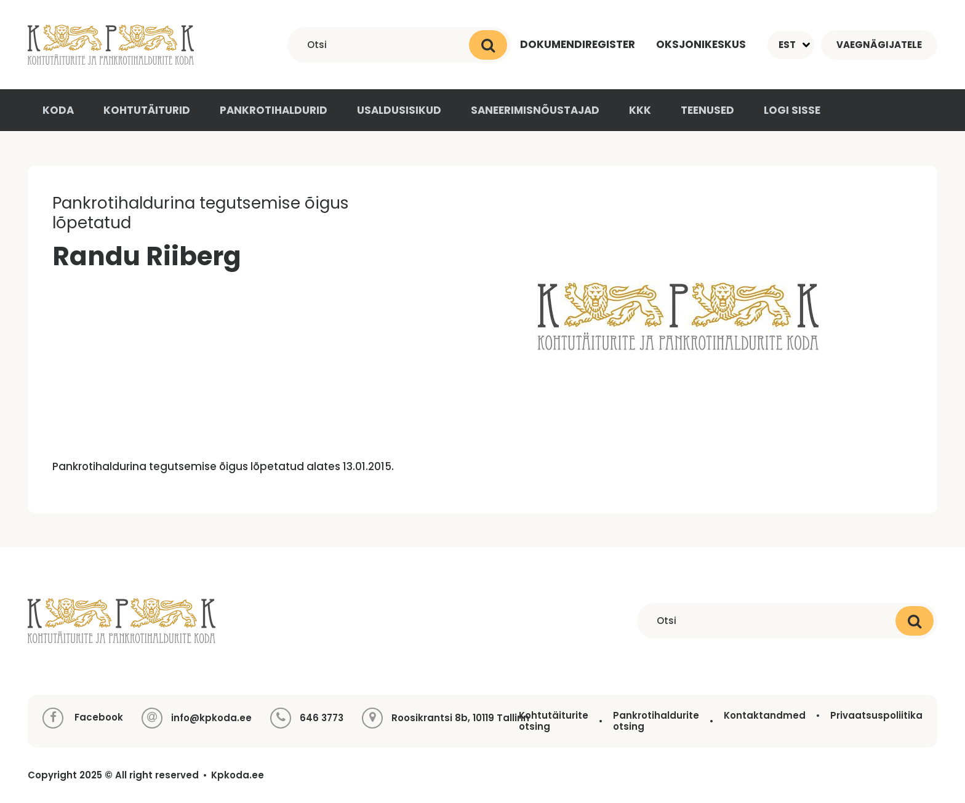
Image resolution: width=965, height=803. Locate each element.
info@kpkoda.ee (211, 718)
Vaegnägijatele (879, 44)
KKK (640, 110)
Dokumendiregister (577, 44)
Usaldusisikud (399, 110)
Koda (58, 110)
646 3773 (321, 718)
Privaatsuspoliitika (876, 715)
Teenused (707, 110)
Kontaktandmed (765, 715)
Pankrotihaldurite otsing (656, 721)
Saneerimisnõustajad (535, 110)
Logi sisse (792, 110)
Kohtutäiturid (146, 110)
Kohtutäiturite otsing (553, 721)
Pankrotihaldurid (273, 110)
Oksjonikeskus (701, 44)
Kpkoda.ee (237, 775)
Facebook (82, 718)
